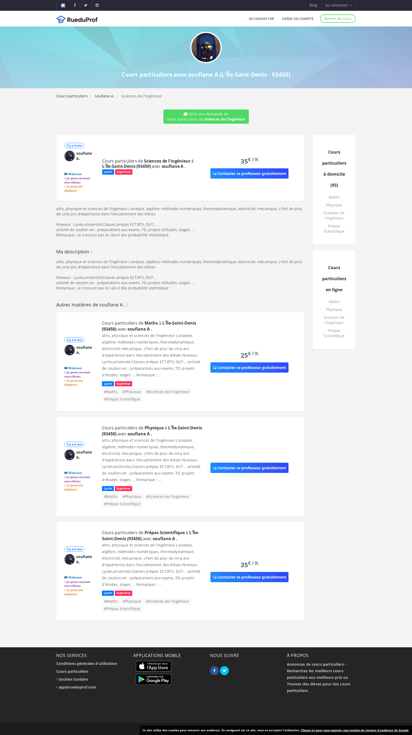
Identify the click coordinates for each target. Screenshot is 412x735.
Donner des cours (338, 18)
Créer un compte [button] (297, 18)
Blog (313, 5)
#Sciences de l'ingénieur (167, 391)
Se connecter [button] (338, 5)
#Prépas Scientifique (122, 399)
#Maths (110, 391)
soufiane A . (104, 95)
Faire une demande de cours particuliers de (206, 116)
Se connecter (261, 18)
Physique (334, 204)
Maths (334, 197)
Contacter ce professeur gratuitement (249, 173)
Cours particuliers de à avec (148, 163)
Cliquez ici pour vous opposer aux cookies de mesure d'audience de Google (355, 730)
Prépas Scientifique (334, 228)
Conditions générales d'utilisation (86, 663)
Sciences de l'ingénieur (334, 215)
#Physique (132, 391)
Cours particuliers (72, 95)
